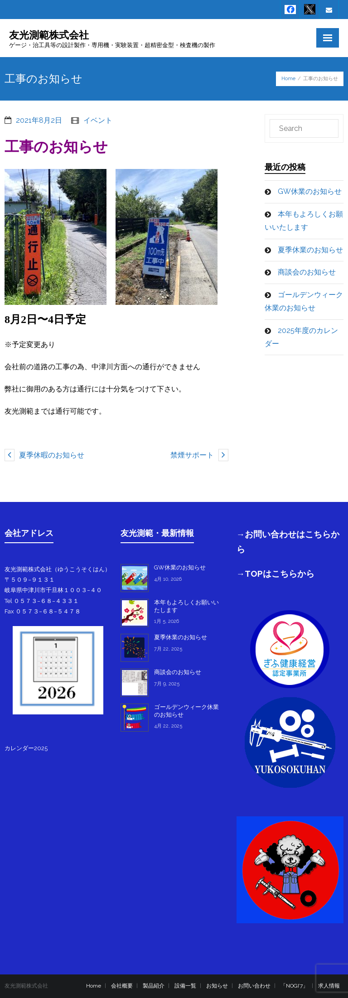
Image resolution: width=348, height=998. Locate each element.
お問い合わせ (254, 986)
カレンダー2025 (26, 748)
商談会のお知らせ (307, 272)
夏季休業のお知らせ (310, 250)
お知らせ (217, 986)
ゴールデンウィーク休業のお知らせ (304, 301)
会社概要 (122, 986)
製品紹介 (153, 986)
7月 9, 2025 (166, 684)
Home (288, 79)
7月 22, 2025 (168, 649)
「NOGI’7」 (294, 986)
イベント (97, 120)
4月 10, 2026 (168, 579)
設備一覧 (185, 986)
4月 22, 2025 (168, 726)
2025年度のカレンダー (301, 337)
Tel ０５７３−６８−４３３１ (42, 601)
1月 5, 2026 (166, 621)
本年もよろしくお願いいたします (304, 220)
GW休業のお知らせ (310, 191)
